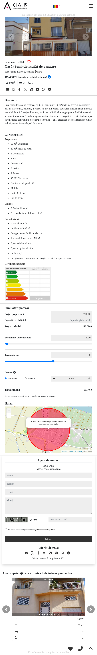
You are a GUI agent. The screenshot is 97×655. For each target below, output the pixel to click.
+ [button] (9, 410)
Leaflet (64, 451)
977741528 (42, 469)
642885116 (55, 469)
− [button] (9, 415)
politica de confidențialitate (45, 530)
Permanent (13, 378)
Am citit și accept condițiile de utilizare (31, 530)
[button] (6, 609)
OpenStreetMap (76, 451)
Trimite (48, 539)
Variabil (32, 378)
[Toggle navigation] (91, 6)
